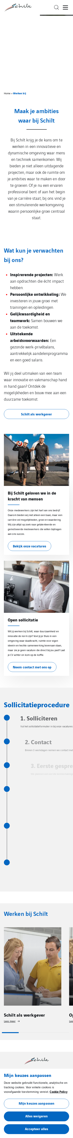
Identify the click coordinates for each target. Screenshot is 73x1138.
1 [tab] (10, 1032)
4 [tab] (60, 1032)
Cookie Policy (58, 1091)
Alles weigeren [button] (36, 1115)
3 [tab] (44, 1032)
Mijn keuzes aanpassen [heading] (27, 1075)
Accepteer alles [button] (36, 1128)
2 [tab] (27, 1032)
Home (7, 93)
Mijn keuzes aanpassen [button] (36, 1103)
